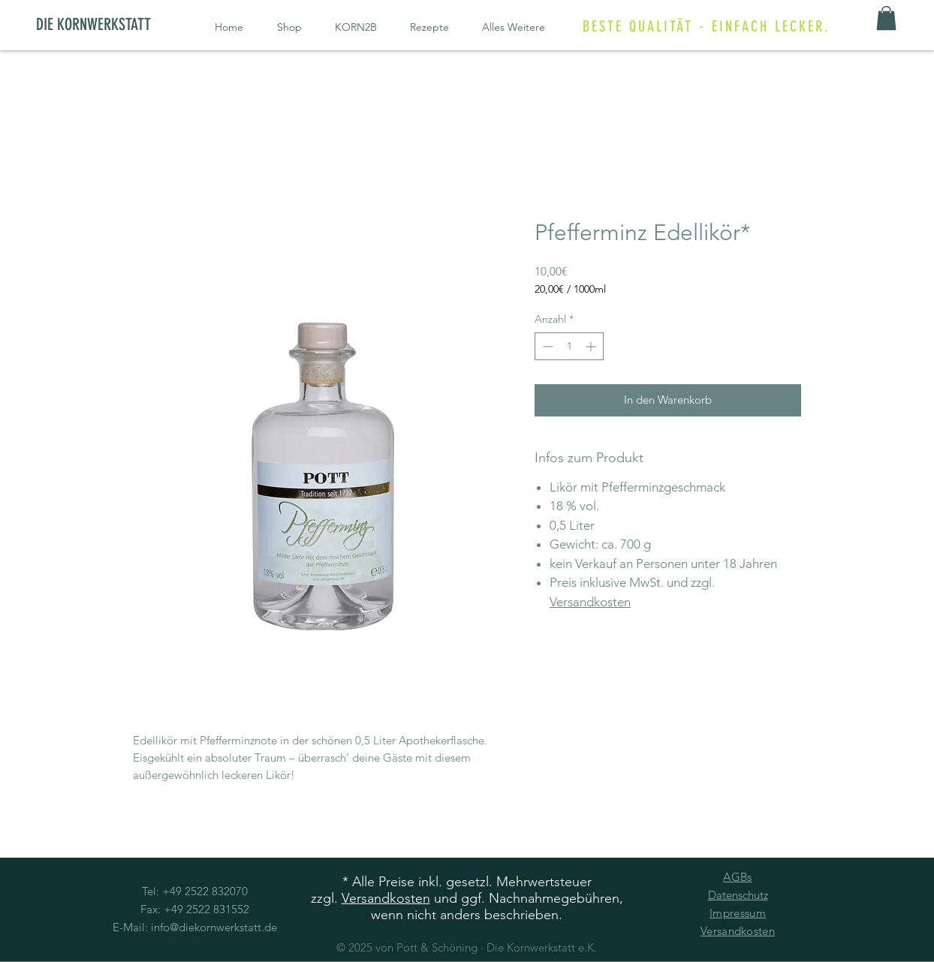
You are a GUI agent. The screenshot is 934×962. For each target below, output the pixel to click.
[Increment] (592, 346)
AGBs (737, 877)
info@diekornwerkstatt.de (214, 927)
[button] (886, 18)
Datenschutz (738, 895)
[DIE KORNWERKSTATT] (105, 25)
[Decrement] (546, 346)
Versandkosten (590, 601)
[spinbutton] (569, 346)
